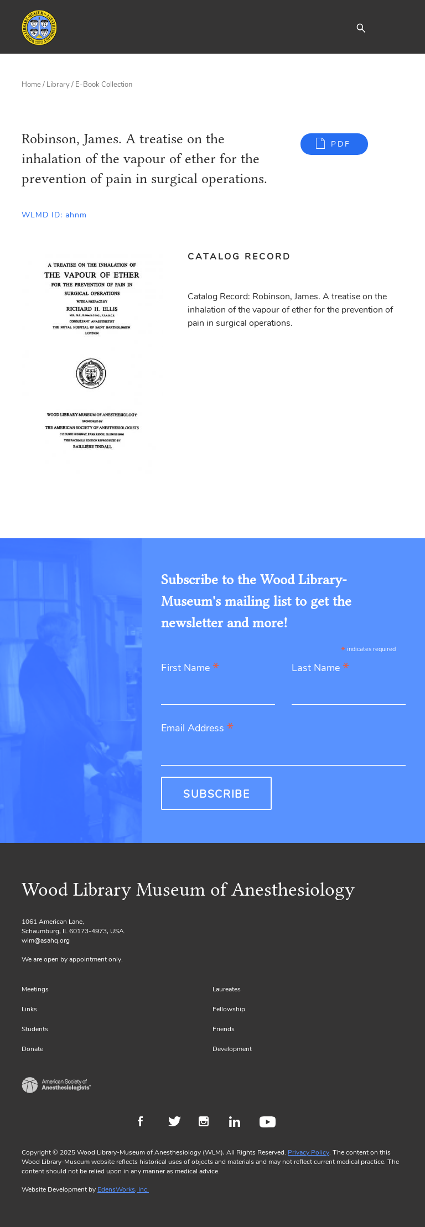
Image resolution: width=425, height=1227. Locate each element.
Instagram (208, 1123)
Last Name (320, 668)
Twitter (178, 1123)
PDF (341, 144)
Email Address (197, 729)
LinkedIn (238, 1123)
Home (31, 85)
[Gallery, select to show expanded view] (92, 362)
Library (58, 85)
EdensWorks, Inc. (123, 1189)
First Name (190, 668)
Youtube (269, 1123)
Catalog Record (239, 256)
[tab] (245, 256)
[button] (360, 28)
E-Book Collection (103, 85)
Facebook (147, 1123)
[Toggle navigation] (395, 27)
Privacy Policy (308, 1152)
